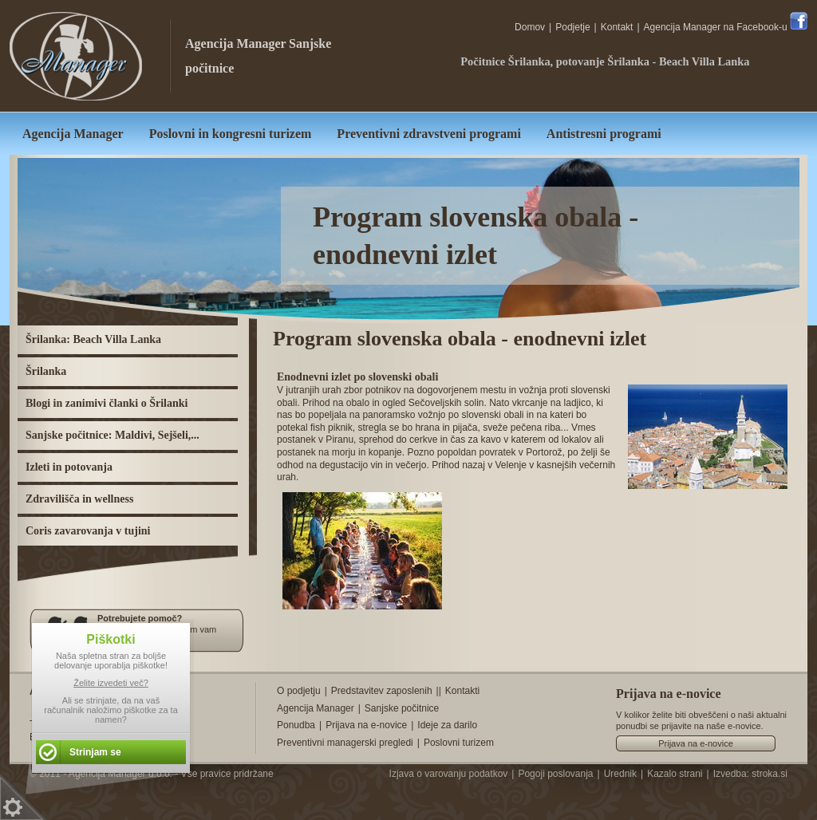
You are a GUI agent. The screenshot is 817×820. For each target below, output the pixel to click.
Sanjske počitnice (402, 708)
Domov (530, 27)
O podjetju (299, 690)
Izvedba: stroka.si (750, 773)
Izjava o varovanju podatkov (448, 773)
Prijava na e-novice (366, 725)
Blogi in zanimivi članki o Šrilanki (106, 403)
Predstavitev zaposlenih (381, 690)
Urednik (620, 773)
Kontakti (462, 690)
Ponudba (296, 725)
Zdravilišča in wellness (79, 499)
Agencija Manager (235, 43)
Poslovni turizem (459, 742)
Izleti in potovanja (69, 467)
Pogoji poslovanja (555, 773)
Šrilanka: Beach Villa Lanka (93, 339)
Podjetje (572, 27)
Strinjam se (95, 752)
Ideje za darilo (447, 725)
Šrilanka (46, 371)
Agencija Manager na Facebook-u (725, 27)
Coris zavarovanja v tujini (88, 531)
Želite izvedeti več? (110, 683)
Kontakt (617, 27)
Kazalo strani (674, 773)
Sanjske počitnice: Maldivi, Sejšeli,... (112, 435)
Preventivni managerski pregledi (345, 742)
